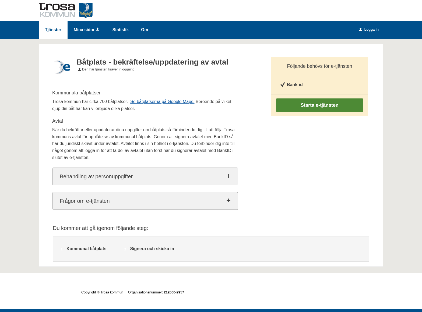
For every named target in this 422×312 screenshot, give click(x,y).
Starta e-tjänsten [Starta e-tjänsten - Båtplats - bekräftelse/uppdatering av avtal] (320, 105)
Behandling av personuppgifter (96, 176)
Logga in (369, 29)
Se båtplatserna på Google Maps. (162, 101)
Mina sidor (87, 29)
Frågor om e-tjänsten (85, 201)
